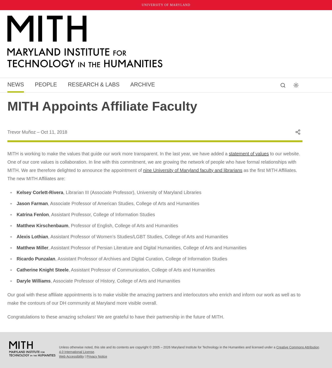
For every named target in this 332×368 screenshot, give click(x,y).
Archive (142, 84)
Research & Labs (93, 84)
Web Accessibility (71, 356)
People (46, 84)
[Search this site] (283, 85)
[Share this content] (297, 132)
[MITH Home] (154, 42)
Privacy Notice (96, 356)
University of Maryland (166, 5)
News (15, 84)
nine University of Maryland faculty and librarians (192, 170)
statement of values (249, 153)
